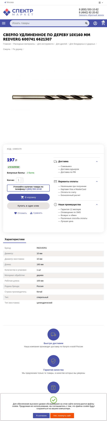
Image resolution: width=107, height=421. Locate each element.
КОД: (9, 270)
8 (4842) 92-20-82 (90, 12)
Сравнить (36, 334)
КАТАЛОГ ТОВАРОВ (4, 23)
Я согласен (41, 415)
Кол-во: (11, 301)
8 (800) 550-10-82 (90, 9)
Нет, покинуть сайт (62, 415)
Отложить (20, 334)
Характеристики (15, 360)
